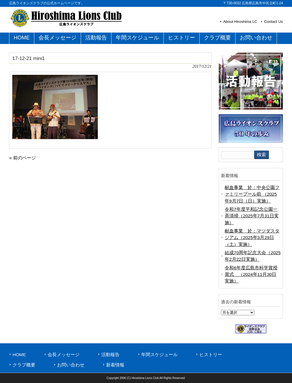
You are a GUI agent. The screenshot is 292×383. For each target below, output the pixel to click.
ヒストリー (210, 354)
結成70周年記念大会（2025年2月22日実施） (253, 256)
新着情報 (115, 364)
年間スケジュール (159, 354)
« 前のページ (22, 157)
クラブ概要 (24, 364)
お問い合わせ (70, 364)
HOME (19, 354)
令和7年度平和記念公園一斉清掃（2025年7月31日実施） (252, 216)
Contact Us (273, 21)
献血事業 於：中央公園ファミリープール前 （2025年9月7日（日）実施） (252, 194)
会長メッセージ (64, 354)
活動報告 (110, 354)
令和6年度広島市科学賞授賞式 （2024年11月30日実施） (251, 274)
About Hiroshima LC (240, 21)
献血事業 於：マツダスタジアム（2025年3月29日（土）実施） (252, 237)
